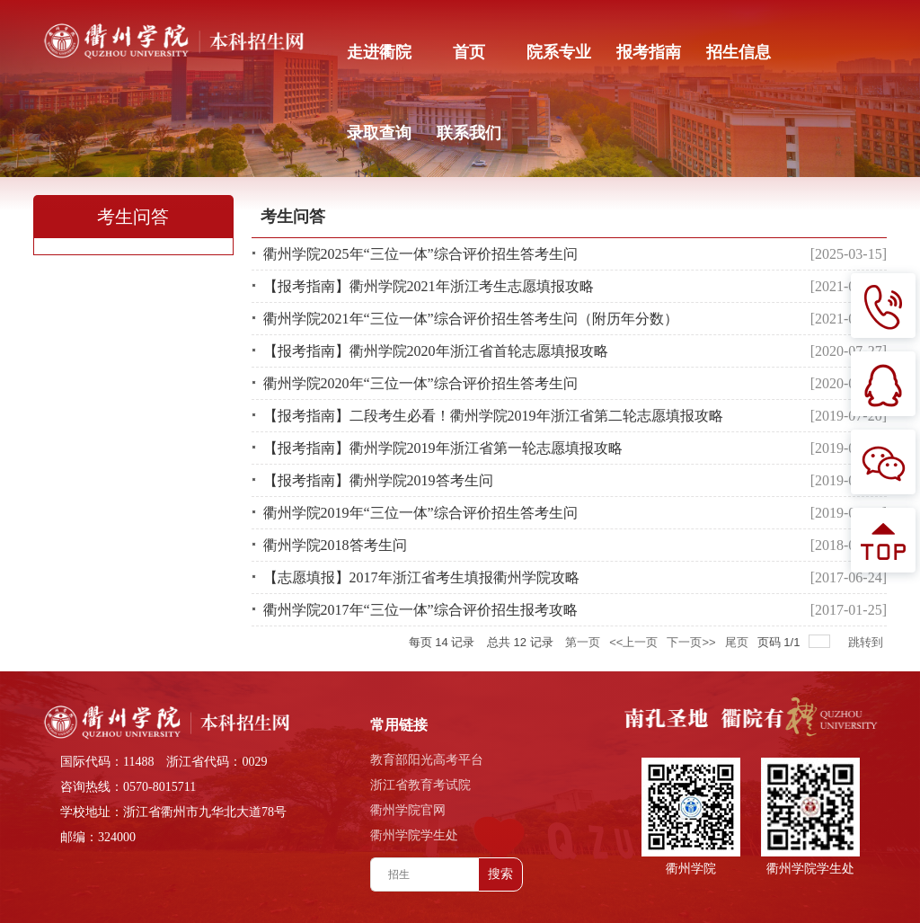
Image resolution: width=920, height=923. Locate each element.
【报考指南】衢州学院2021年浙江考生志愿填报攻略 (428, 286)
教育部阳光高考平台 (426, 760)
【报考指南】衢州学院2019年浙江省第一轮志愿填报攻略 (443, 448)
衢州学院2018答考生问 (335, 545)
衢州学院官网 (408, 810)
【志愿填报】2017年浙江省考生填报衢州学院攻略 (421, 577)
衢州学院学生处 (414, 835)
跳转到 (867, 642)
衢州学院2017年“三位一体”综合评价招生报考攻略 (420, 609)
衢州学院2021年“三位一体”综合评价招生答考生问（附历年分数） (470, 318)
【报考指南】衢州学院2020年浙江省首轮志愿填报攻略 (435, 351)
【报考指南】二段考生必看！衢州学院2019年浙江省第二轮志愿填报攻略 (493, 415)
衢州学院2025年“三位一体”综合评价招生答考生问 (420, 254)
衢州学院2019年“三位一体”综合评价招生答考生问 (420, 512)
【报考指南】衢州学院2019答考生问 (378, 480)
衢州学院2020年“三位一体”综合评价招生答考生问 (420, 383)
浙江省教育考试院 (420, 785)
